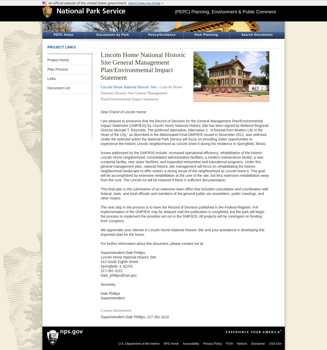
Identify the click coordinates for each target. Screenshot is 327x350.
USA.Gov (275, 343)
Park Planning (206, 35)
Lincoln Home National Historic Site (129, 87)
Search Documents (257, 35)
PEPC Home (63, 35)
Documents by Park (112, 35)
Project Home (58, 60)
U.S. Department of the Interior (139, 343)
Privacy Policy (212, 343)
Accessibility (191, 343)
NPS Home (171, 343)
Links (51, 79)
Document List (58, 88)
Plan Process (57, 69)
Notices (242, 343)
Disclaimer (258, 343)
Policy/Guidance (162, 35)
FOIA (229, 343)
